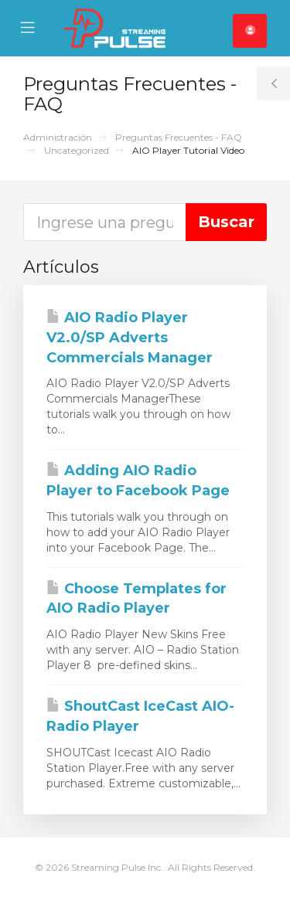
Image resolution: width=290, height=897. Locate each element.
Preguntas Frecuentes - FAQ (178, 137)
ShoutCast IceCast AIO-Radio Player (140, 716)
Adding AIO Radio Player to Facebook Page (138, 480)
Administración (57, 137)
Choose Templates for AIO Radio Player (136, 598)
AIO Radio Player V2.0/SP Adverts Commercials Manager (129, 337)
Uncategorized (76, 150)
